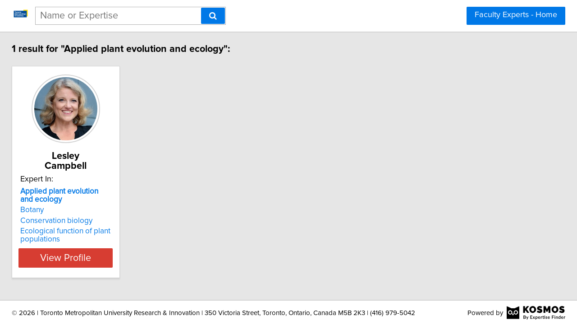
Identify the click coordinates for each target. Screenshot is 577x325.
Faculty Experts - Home (516, 15)
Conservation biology (63, 211)
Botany (38, 200)
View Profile (83, 248)
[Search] (213, 16)
